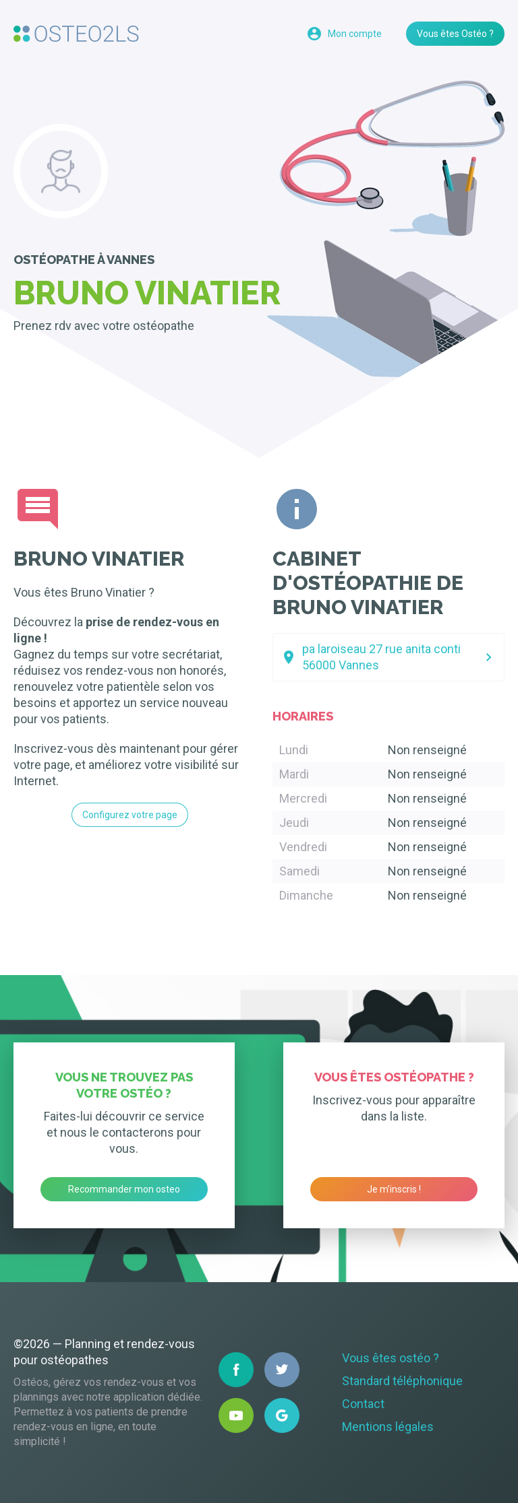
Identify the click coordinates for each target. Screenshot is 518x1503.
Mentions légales (388, 1427)
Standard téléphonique (402, 1381)
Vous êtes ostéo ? (390, 1358)
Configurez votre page (129, 814)
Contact (363, 1404)
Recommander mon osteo (124, 1189)
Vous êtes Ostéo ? (455, 33)
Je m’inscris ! (394, 1189)
